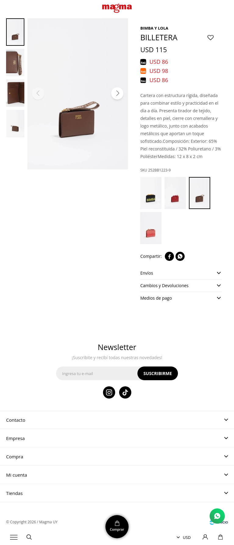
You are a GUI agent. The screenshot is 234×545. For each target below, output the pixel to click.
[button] (117, 93)
